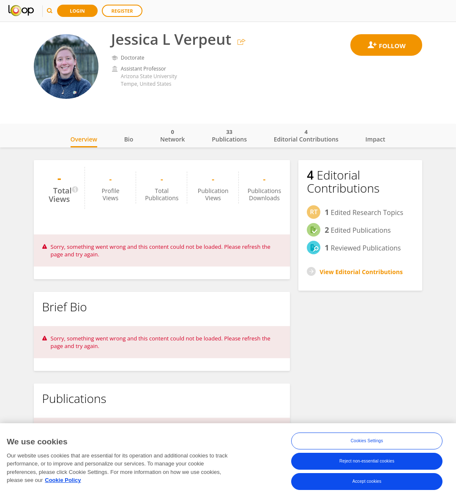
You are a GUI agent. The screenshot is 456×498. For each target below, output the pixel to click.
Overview (84, 139)
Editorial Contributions (306, 135)
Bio (129, 139)
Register (122, 11)
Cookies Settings (367, 443)
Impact (375, 139)
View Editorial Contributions (361, 272)
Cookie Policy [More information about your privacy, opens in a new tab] (63, 482)
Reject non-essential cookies (366, 463)
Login (77, 11)
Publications (229, 135)
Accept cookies (367, 483)
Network (172, 135)
